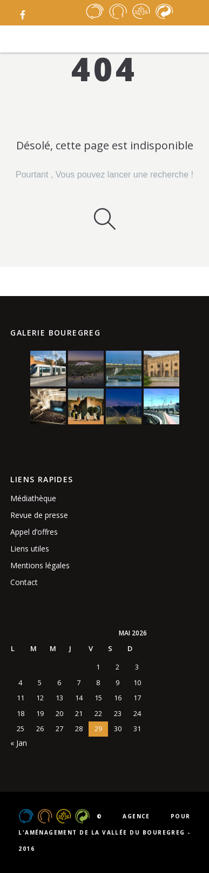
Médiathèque (33, 498)
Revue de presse (39, 515)
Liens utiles (29, 548)
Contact (24, 582)
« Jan (18, 743)
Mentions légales (40, 565)
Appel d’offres (34, 532)
